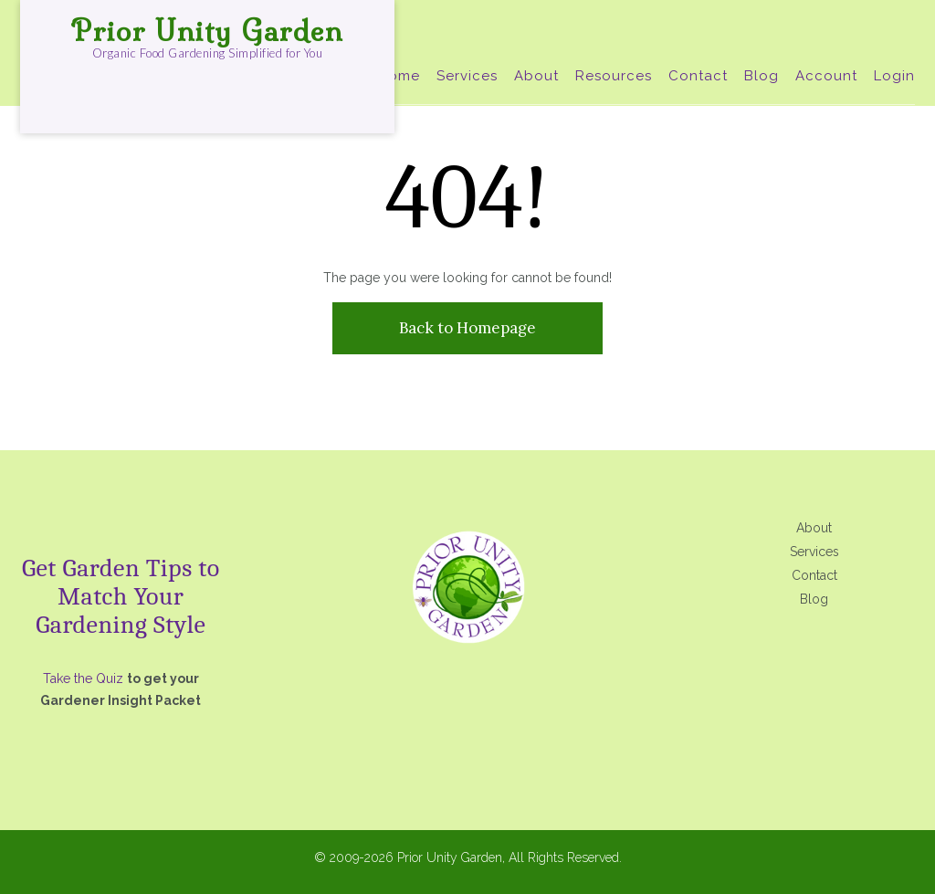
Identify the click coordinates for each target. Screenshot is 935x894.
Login (894, 76)
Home (399, 76)
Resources (613, 76)
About (536, 76)
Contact (698, 76)
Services (467, 76)
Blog (761, 76)
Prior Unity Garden (207, 31)
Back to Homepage (467, 328)
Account (826, 76)
